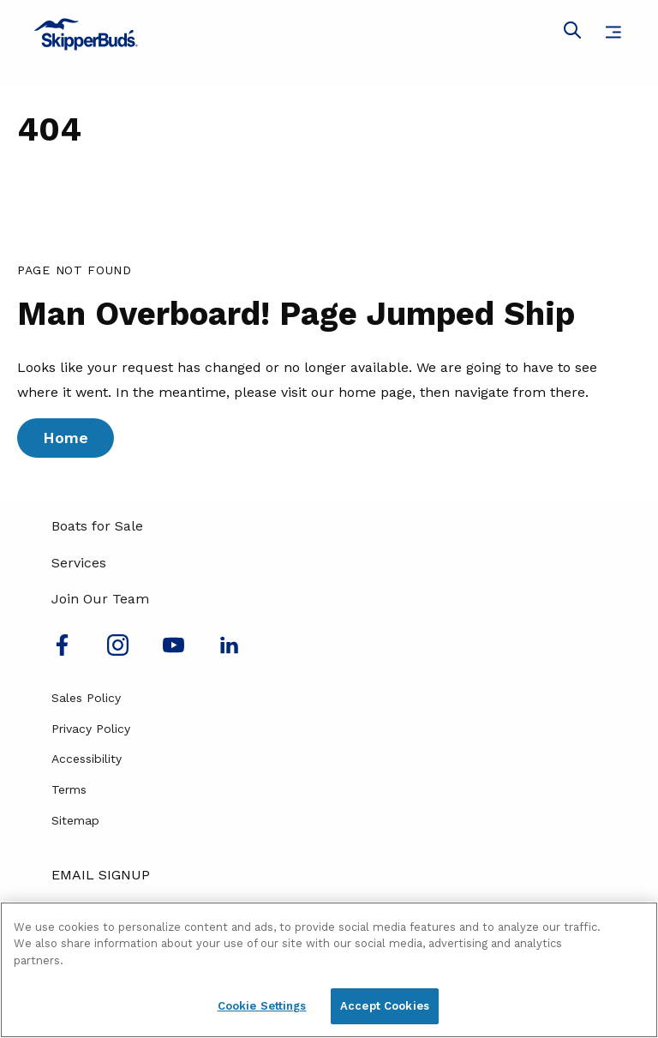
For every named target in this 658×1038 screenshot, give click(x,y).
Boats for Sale (97, 526)
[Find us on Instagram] (118, 651)
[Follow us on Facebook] (62, 651)
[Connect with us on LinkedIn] (229, 651)
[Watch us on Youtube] (173, 651)
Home (65, 438)
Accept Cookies (384, 1005)
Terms (69, 789)
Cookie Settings (262, 1005)
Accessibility (86, 758)
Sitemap (75, 820)
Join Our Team (100, 599)
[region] (329, 970)
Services (78, 563)
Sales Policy (86, 698)
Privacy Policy (90, 728)
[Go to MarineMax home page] (329, 34)
